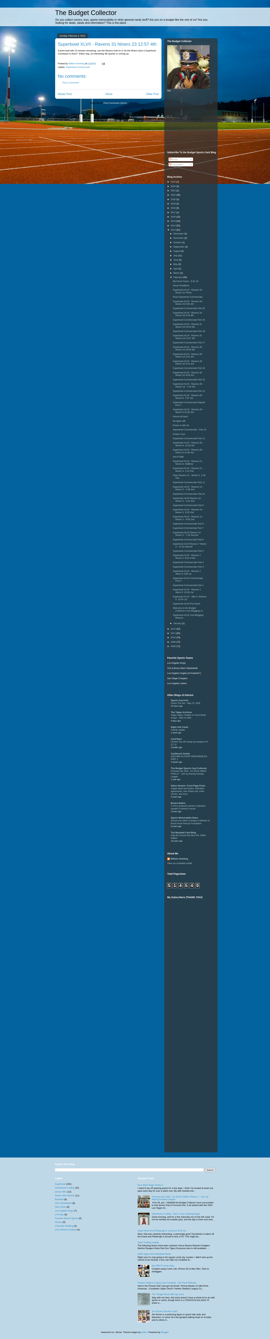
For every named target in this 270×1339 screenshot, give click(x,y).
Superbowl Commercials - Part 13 (189, 429)
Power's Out (179, 434)
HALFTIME (178, 457)
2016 (173, 216)
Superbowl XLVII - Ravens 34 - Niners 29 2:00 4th (188, 302)
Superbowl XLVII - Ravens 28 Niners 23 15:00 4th (187, 348)
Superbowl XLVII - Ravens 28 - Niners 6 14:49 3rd (188, 451)
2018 (173, 208)
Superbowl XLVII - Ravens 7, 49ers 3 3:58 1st (187, 572)
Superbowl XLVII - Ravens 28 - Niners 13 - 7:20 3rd (188, 385)
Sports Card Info (179, 700)
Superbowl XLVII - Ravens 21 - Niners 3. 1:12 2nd (188, 469)
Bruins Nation (178, 803)
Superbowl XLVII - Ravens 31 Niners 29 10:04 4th (187, 325)
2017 (173, 212)
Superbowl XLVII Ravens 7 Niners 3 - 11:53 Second (189, 545)
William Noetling (179, 858)
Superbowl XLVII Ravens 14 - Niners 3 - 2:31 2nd (187, 499)
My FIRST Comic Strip (163, 1265)
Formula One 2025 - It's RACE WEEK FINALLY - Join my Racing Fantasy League (188, 774)
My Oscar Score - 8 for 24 (185, 281)
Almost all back (180, 416)
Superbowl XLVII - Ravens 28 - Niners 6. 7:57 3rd (188, 396)
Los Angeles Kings (64, 1210)
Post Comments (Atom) (115, 103)
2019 (173, 203)
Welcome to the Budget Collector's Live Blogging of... (188, 609)
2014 (173, 225)
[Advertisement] (193, 121)
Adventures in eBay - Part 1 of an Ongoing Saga (176, 1213)
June (176, 260)
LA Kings (59, 1214)
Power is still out (181, 425)
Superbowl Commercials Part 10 (189, 494)
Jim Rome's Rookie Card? (165, 1311)
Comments (176, 164)
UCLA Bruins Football (65, 1229)
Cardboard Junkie (180, 753)
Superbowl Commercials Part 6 (188, 539)
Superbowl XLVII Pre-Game (186, 603)
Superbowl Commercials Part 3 (188, 566)
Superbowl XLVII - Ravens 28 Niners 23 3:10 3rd (187, 355)
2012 (173, 629)
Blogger (164, 1332)
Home (109, 94)
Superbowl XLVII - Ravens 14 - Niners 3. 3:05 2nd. (188, 511)
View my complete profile (179, 863)
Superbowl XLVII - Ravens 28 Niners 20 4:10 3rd (187, 362)
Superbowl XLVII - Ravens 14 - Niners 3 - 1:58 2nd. (188, 488)
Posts (173, 159)
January (177, 623)
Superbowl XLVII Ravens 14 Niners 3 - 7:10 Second (187, 534)
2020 (173, 199)
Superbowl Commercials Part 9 (188, 505)
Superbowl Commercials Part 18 (189, 331)
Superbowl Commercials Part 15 (189, 379)
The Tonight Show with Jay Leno (168, 1294)
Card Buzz (176, 739)
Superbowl (60, 1184)
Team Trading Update (148, 1242)
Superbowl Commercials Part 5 (188, 551)
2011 (173, 633)
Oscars (58, 1222)
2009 (173, 642)
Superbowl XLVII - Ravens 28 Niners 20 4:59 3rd (187, 374)
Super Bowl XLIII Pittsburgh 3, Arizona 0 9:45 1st (162, 1230)
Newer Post (65, 94)
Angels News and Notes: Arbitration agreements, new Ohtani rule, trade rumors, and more (187, 791)
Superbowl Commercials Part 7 (188, 528)
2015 (173, 221)
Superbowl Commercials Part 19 (189, 320)
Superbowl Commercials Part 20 (189, 308)
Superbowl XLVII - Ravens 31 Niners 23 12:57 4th (187, 337)
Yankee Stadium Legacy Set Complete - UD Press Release (167, 1282)
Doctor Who (61, 1191)
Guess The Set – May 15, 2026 (185, 703)
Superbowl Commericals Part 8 (188, 523)
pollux (144, 1332)
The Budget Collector (86, 12)
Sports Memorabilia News (184, 817)
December (178, 233)
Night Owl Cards (179, 727)
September (179, 246)
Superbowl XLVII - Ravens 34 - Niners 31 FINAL (188, 291)
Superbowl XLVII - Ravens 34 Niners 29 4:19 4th (187, 314)
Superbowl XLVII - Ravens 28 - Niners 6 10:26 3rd (188, 410)
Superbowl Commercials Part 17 (189, 342)
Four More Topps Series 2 (150, 1185)
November (178, 238)
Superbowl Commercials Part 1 (188, 585)
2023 (173, 190)
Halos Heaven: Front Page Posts (188, 785)
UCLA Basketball (63, 1203)
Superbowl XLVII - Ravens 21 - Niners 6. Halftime (188, 462)
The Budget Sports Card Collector (189, 768)
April (176, 268)
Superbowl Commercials (78, 67)
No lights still (179, 421)
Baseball (59, 1199)
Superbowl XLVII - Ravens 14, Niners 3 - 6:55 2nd (187, 518)
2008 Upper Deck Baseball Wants (154, 1254)
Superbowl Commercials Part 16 (189, 368)
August (177, 251)
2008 (173, 646)
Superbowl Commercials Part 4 (188, 562)
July (175, 255)
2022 (173, 195)
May (175, 264)
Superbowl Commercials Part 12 (189, 438)
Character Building (64, 1226)
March (176, 273)
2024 (173, 186)
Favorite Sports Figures (66, 1218)
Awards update (178, 730)
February (178, 277)
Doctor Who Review (65, 1195)
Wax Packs (60, 1207)
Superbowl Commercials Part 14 (189, 391)
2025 (173, 181)
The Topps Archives (181, 712)
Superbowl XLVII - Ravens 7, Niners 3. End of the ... (187, 556)
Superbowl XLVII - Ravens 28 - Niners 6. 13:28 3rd (188, 444)
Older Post (152, 94)
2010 (173, 637)
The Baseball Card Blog (183, 832)
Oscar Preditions (181, 285)
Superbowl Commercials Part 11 (189, 482)
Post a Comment (70, 82)
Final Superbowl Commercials (187, 297)
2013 (173, 230)
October (177, 242)
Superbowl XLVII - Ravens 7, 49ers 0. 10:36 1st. (187, 591)
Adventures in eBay (64, 1187)
